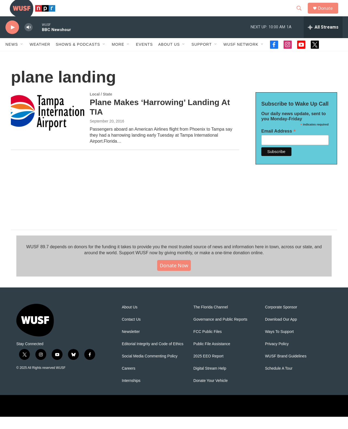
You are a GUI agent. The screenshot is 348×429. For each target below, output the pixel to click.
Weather (40, 56)
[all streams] (323, 39)
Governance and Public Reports (220, 332)
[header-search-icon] (301, 14)
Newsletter (131, 344)
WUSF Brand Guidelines (286, 368)
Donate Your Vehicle (210, 393)
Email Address (278, 143)
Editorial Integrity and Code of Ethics (152, 356)
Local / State (101, 106)
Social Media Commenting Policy (150, 368)
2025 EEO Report (208, 368)
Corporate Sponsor (281, 319)
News (11, 56)
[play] (12, 39)
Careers (128, 381)
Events (144, 56)
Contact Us (131, 332)
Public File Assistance (211, 356)
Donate (328, 14)
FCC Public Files (207, 344)
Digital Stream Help (209, 381)
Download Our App (281, 332)
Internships (131, 393)
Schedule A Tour (279, 381)
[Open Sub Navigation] (22, 56)
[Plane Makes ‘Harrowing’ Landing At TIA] (47, 125)
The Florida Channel (210, 319)
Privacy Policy (277, 356)
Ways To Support (279, 344)
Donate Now (174, 277)
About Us (130, 319)
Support (201, 56)
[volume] (28, 39)
